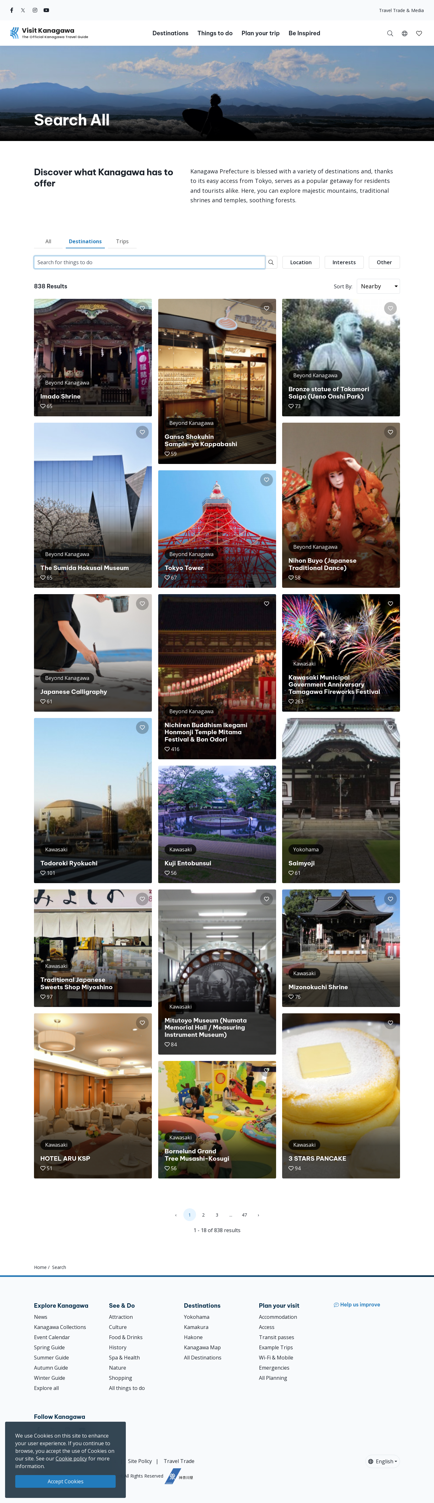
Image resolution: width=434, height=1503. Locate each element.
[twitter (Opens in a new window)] (23, 10)
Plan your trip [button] (260, 33)
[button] (404, 33)
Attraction (121, 1316)
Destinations (85, 241)
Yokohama (196, 1316)
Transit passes (276, 1337)
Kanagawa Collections (60, 1327)
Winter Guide (49, 1377)
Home (40, 1267)
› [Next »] (258, 1215)
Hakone (193, 1337)
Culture (118, 1327)
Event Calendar (52, 1337)
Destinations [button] (170, 33)
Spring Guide (49, 1347)
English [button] (380, 1461)
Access (267, 1327)
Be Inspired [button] (304, 33)
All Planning (273, 1377)
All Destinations (202, 1357)
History (117, 1347)
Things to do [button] (215, 33)
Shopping (120, 1377)
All (48, 241)
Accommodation (278, 1316)
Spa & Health (124, 1357)
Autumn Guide (51, 1367)
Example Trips (276, 1347)
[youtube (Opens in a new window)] (46, 10)
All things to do (127, 1388)
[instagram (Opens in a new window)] (35, 10)
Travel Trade (179, 1461)
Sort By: (343, 286)
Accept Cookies (66, 1481)
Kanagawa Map (202, 1347)
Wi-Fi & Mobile (276, 1357)
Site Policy (140, 1461)
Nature (117, 1367)
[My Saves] (419, 33)
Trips (122, 241)
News (40, 1316)
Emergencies (274, 1367)
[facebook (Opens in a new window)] (11, 10)
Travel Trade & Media (401, 10)
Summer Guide (51, 1357)
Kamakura (196, 1327)
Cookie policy (71, 1458)
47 (244, 1215)
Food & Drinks (126, 1337)
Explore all (46, 1388)
